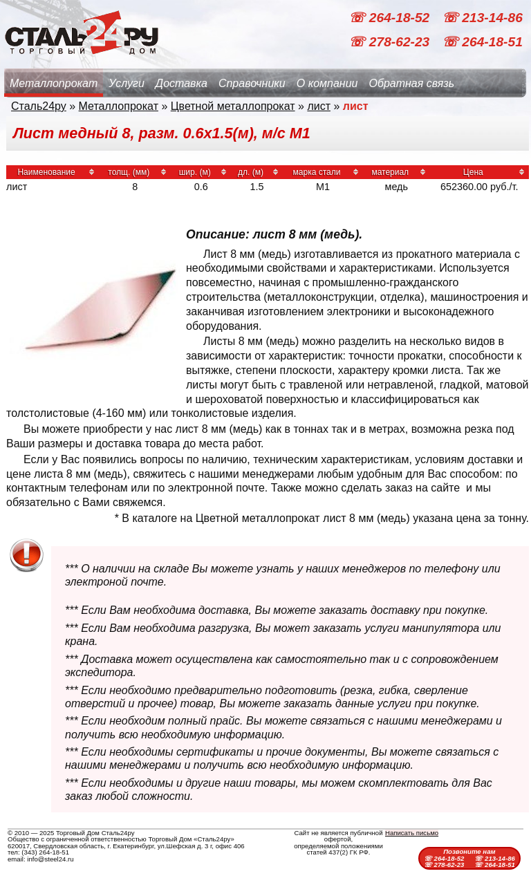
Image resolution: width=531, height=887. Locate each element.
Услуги (127, 83)
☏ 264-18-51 (482, 42)
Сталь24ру (38, 106)
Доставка (181, 83)
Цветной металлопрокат (233, 106)
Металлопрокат (53, 83)
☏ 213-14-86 (482, 17)
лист (318, 106)
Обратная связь (411, 83)
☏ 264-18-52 (390, 17)
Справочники (252, 83)
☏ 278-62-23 (390, 42)
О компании (327, 83)
